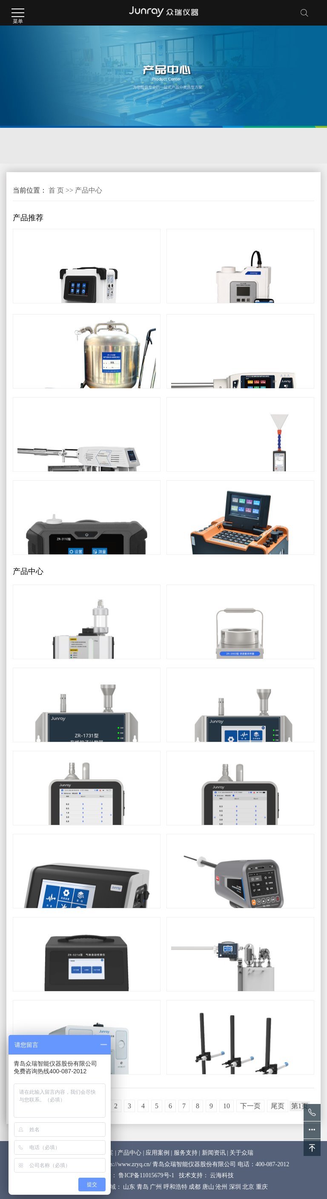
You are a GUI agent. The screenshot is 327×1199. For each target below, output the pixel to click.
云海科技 (222, 1175)
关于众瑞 (241, 1153)
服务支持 (186, 1153)
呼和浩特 (175, 1187)
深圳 (235, 1187)
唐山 (208, 1187)
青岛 (143, 1187)
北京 (248, 1187)
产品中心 (88, 190)
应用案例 (157, 1153)
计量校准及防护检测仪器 (208, 145)
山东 (129, 1187)
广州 (156, 1187)
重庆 (262, 1187)
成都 (195, 1187)
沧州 (221, 1187)
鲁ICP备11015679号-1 (146, 1175)
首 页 (56, 190)
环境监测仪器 (38, 145)
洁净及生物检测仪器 (113, 145)
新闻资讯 (214, 1153)
